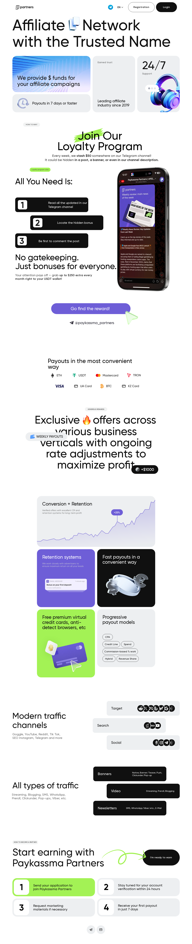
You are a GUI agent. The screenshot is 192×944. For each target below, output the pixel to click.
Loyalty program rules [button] (40, 170)
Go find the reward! (90, 308)
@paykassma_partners (94, 323)
